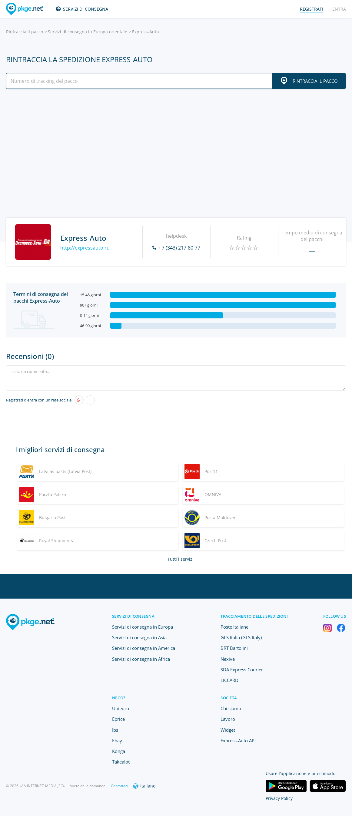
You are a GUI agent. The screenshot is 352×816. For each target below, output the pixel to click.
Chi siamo (231, 708)
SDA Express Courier (242, 670)
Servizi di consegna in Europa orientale (87, 32)
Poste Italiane (234, 627)
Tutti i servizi (181, 559)
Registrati (14, 400)
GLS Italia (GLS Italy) (241, 637)
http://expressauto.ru (85, 248)
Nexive (228, 659)
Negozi (119, 697)
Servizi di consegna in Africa (141, 659)
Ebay (117, 740)
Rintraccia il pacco (24, 32)
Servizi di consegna (85, 9)
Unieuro (120, 708)
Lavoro (228, 719)
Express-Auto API (238, 740)
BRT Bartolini (234, 648)
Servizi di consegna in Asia (139, 637)
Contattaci (119, 785)
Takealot (121, 762)
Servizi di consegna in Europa (142, 627)
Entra (339, 9)
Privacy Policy (279, 798)
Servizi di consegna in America (143, 648)
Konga (118, 751)
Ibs (115, 730)
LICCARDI (230, 680)
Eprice (118, 719)
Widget (228, 730)
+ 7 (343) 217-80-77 (179, 247)
